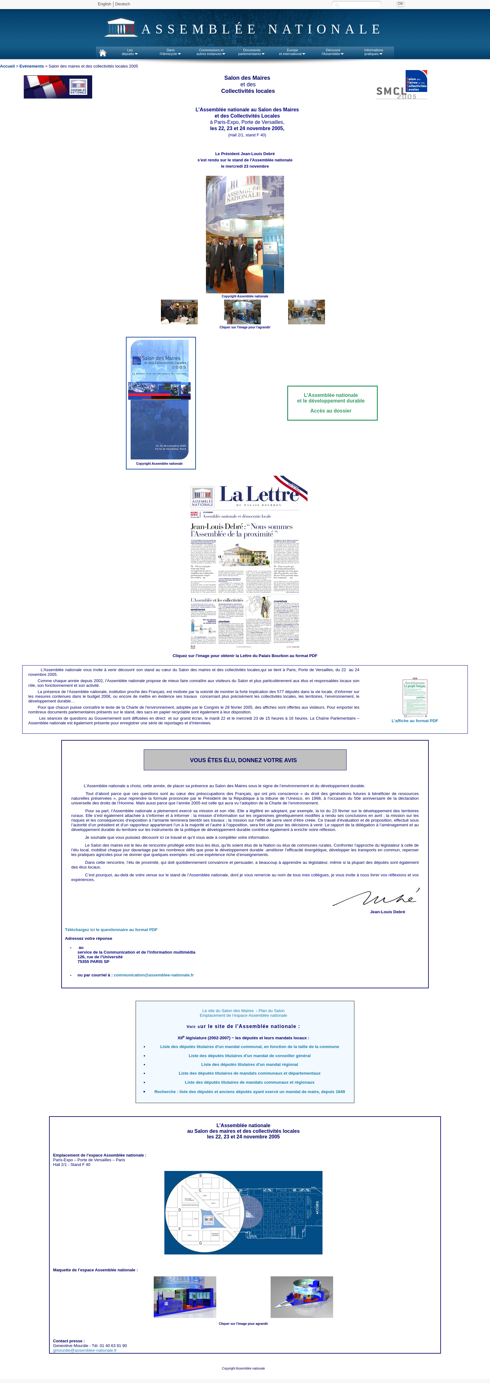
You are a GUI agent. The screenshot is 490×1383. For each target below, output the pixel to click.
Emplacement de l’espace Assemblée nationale (243, 1015)
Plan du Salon (272, 1010)
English (104, 4)
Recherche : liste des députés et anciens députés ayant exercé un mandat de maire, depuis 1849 (249, 1091)
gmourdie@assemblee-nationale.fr (85, 1350)
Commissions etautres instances (211, 52)
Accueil (7, 66)
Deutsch (122, 4)
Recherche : (337, 4)
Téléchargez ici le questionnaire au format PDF (111, 929)
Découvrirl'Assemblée (333, 52)
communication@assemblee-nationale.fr (154, 975)
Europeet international (292, 52)
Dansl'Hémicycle (170, 52)
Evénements (31, 66)
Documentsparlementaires (252, 52)
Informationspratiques (373, 52)
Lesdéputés (130, 52)
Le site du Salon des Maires (227, 1010)
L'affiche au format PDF (415, 720)
